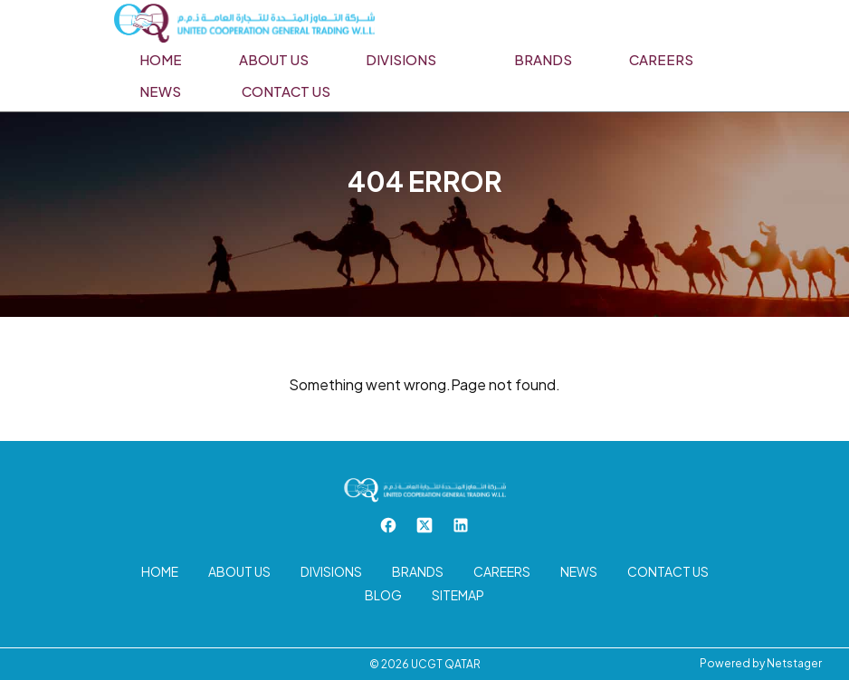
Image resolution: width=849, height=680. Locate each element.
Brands (543, 59)
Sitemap (458, 595)
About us (274, 59)
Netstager (794, 663)
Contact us (286, 91)
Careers (661, 59)
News (160, 91)
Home (160, 59)
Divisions (401, 59)
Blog (383, 595)
